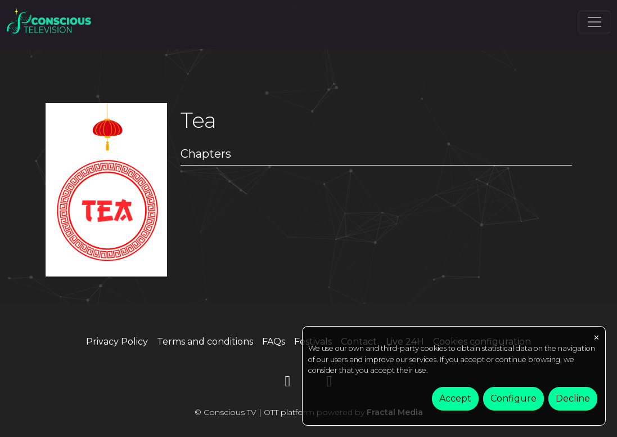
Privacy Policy (117, 341)
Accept (455, 398)
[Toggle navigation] (594, 22)
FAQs (273, 341)
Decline (573, 398)
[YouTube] (288, 383)
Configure (513, 398)
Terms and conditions (205, 341)
